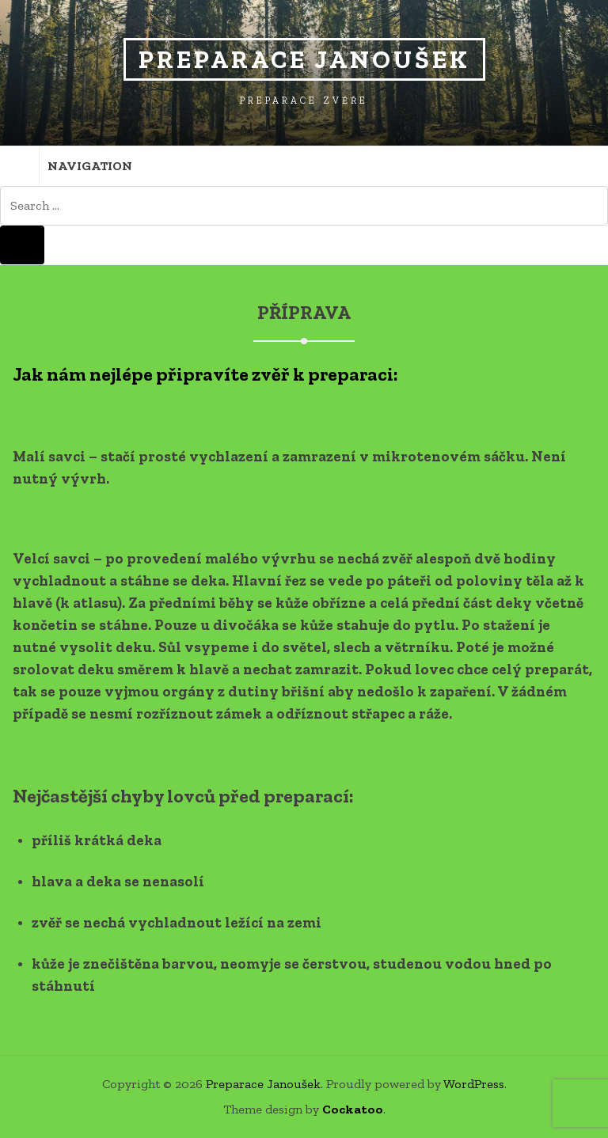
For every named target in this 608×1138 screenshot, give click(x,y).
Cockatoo (352, 1109)
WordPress (473, 1083)
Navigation (66, 166)
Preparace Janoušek (304, 59)
